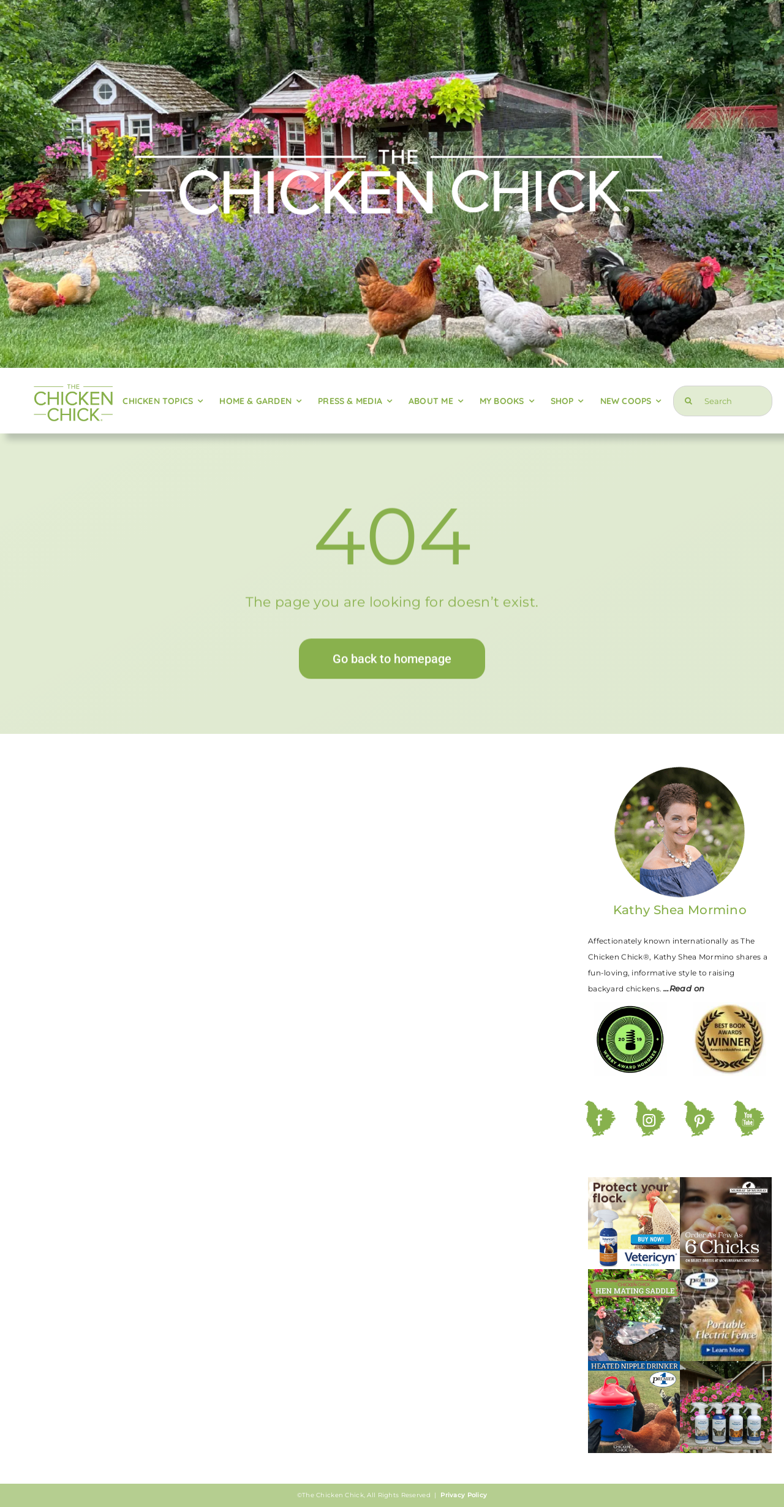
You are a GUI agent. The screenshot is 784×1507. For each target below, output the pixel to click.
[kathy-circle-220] (679, 770)
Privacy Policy (463, 1495)
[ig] (649, 1106)
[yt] (748, 1106)
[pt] (699, 1106)
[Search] (722, 401)
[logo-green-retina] (73, 384)
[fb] (600, 1106)
